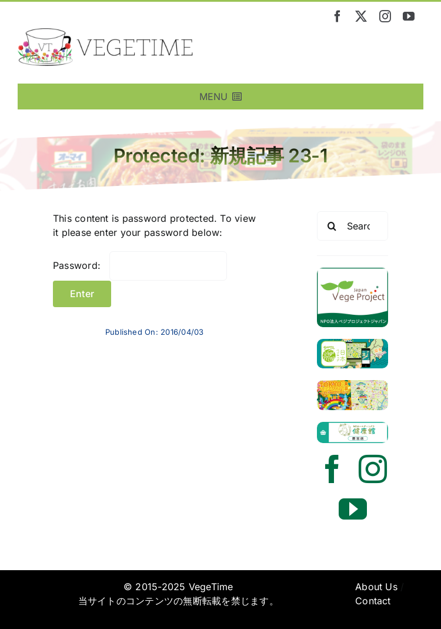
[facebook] (337, 16)
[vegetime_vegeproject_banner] (352, 272)
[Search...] (352, 226)
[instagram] (385, 16)
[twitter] (361, 16)
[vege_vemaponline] (352, 344)
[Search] (331, 226)
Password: (140, 265)
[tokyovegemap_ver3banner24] (352, 385)
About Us (376, 587)
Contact (373, 601)
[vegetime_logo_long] (106, 33)
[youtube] (409, 16)
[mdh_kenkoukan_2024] (352, 426)
